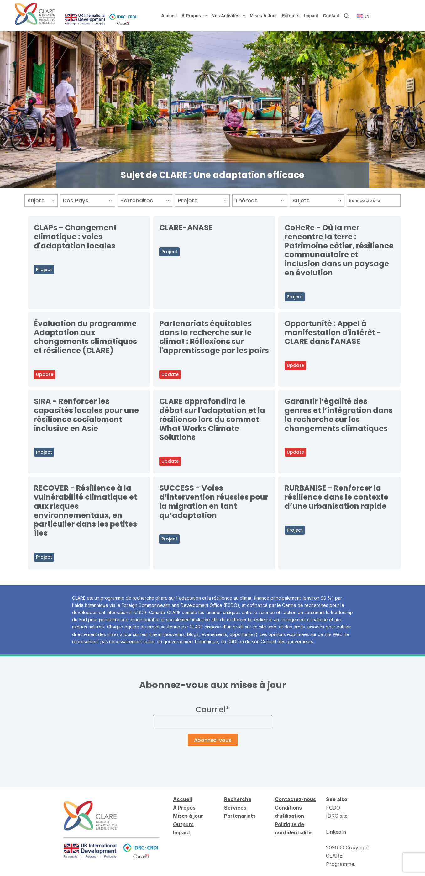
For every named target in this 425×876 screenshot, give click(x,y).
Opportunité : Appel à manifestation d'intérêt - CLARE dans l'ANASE (333, 332)
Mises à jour (263, 15)
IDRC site (337, 816)
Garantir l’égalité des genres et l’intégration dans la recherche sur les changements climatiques (339, 414)
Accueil (169, 15)
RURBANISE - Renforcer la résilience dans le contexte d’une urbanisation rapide (336, 497)
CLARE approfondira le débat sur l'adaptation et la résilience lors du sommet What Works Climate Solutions (212, 419)
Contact (331, 15)
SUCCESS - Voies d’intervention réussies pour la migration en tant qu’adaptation (213, 501)
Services (235, 808)
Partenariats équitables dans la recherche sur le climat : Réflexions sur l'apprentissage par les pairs (214, 337)
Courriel (212, 709)
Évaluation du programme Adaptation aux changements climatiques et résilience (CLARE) (85, 337)
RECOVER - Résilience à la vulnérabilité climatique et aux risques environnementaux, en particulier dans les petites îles (85, 510)
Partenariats (240, 816)
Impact (311, 15)
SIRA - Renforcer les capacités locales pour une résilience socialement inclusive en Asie (86, 414)
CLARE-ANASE (186, 227)
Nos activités (229, 15)
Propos (186, 808)
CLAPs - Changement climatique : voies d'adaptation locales (75, 236)
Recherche (237, 799)
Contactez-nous (295, 799)
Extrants (290, 15)
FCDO (333, 808)
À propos (195, 15)
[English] (363, 16)
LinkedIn (336, 832)
